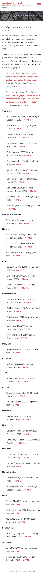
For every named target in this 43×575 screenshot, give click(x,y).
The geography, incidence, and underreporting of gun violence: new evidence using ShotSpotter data (23, 98)
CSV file (27, 120)
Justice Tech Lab (12, 3)
